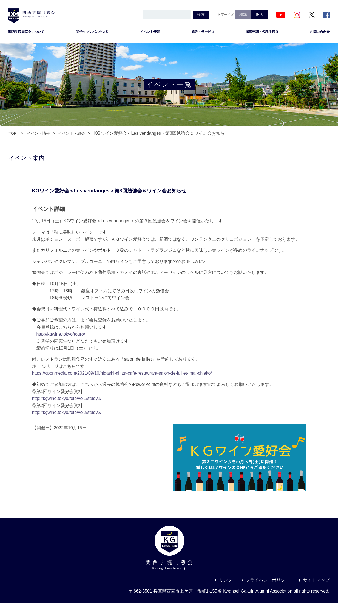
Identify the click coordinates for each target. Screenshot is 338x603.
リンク (225, 580)
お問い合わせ (320, 32)
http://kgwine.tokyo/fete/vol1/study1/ (66, 398)
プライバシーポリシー (267, 580)
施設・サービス (202, 32)
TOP (13, 133)
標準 (243, 14)
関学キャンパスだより (92, 32)
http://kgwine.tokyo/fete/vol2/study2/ (66, 412)
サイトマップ (316, 580)
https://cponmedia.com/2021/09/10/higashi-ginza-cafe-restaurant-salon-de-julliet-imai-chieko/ (122, 373)
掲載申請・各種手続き (262, 32)
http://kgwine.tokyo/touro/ (60, 334)
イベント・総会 (71, 133)
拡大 (259, 14)
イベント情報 (150, 32)
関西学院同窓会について (26, 32)
